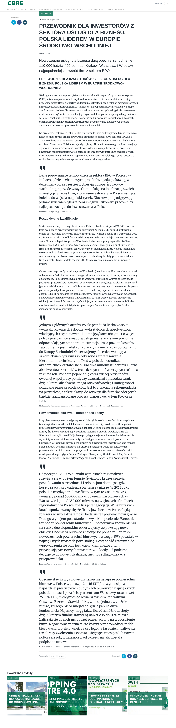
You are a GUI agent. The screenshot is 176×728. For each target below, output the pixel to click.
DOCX (61, 656)
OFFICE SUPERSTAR (95, 9)
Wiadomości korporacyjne (51, 9)
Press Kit (158, 3)
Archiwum (119, 9)
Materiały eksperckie (75, 9)
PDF (53, 656)
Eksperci (109, 9)
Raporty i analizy (28, 9)
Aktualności (13, 9)
